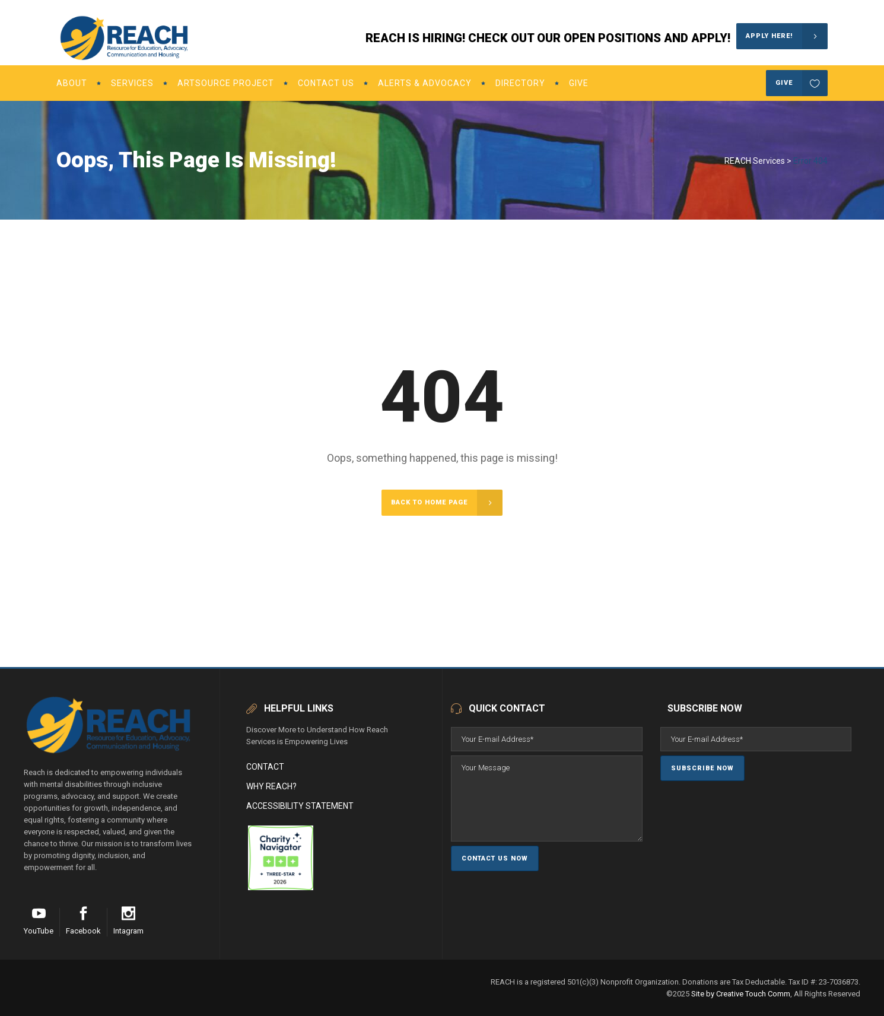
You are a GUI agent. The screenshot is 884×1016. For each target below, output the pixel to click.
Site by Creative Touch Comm (740, 993)
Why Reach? (271, 786)
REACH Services (754, 161)
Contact (265, 766)
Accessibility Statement (300, 806)
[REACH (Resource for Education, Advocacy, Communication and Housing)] (247, 887)
